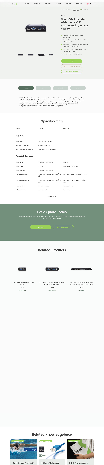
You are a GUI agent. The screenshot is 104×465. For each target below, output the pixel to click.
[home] (15, 4)
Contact (79, 3)
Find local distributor (72, 66)
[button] (27, 4)
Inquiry (71, 61)
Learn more (22, 290)
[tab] (26, 88)
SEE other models (72, 71)
